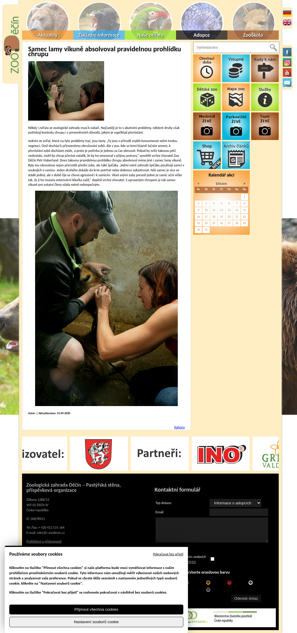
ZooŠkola (253, 35)
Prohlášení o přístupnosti (43, 541)
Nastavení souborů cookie (96, 622)
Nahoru (179, 427)
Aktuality (48, 35)
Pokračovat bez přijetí (168, 554)
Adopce (201, 35)
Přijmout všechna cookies (96, 609)
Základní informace (99, 35)
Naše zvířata (150, 35)
